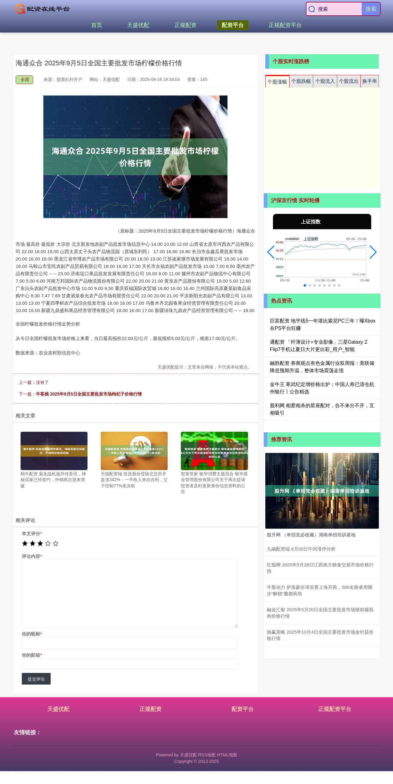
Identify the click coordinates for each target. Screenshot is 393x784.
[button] (271, 252)
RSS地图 (207, 754)
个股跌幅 (301, 81)
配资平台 (233, 25)
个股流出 (349, 81)
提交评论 (36, 679)
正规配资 (185, 25)
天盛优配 (138, 25)
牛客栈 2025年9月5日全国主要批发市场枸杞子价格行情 (89, 394)
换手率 (369, 81)
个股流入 (325, 81)
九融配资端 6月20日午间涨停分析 (301, 548)
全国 (25, 79)
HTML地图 (227, 754)
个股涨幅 (277, 81)
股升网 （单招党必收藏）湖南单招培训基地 (311, 534)
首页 (96, 25)
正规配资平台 (285, 25)
